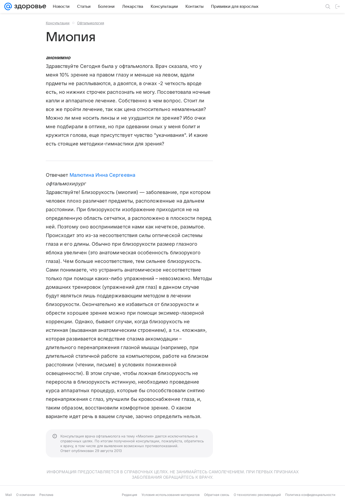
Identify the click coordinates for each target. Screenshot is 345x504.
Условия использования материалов (171, 495)
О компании (25, 495)
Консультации (58, 23)
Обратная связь (216, 495)
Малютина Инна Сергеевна (102, 175)
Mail (8, 495)
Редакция (129, 495)
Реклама (46, 495)
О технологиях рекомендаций (257, 495)
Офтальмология (90, 23)
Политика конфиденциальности (310, 495)
